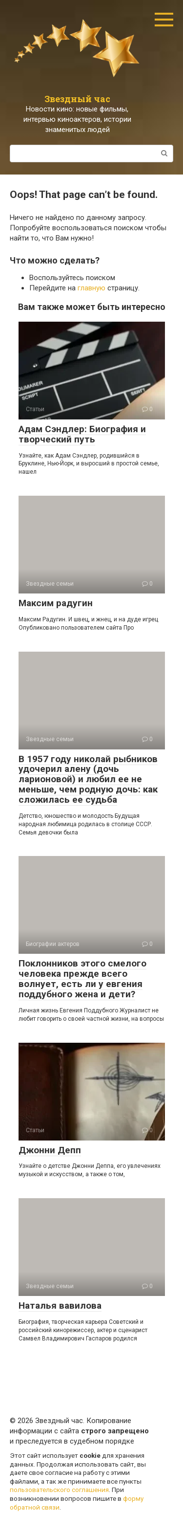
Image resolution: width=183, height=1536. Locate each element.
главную (91, 288)
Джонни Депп (50, 1150)
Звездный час (77, 99)
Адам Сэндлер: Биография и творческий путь (82, 434)
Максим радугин (56, 603)
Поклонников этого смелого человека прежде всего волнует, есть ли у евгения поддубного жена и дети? (82, 979)
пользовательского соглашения (59, 1489)
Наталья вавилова (60, 1305)
